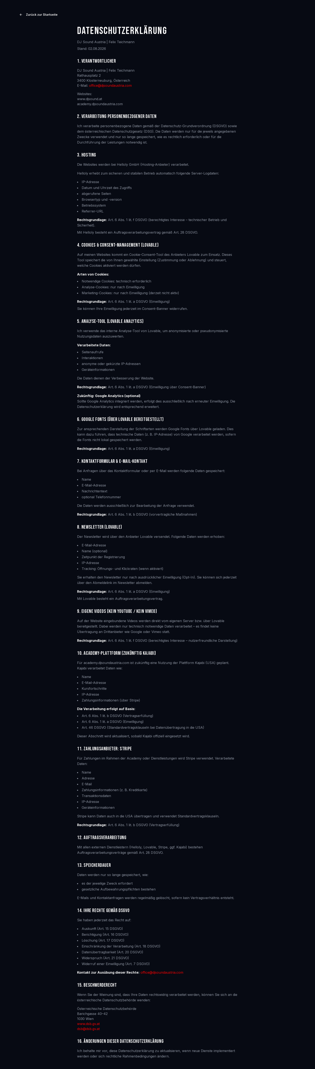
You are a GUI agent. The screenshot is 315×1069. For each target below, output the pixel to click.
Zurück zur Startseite (38, 14)
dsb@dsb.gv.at (88, 1029)
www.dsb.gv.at (88, 1024)
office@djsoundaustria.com (110, 85)
